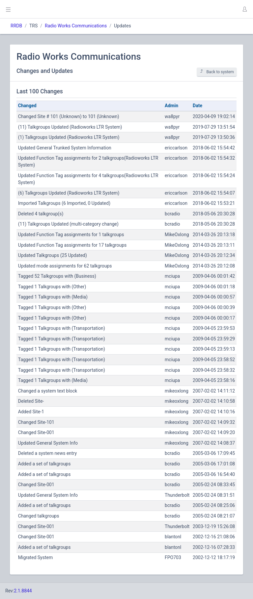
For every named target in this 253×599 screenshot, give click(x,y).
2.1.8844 (23, 590)
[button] (244, 9)
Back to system (217, 71)
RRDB (16, 25)
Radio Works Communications (76, 25)
